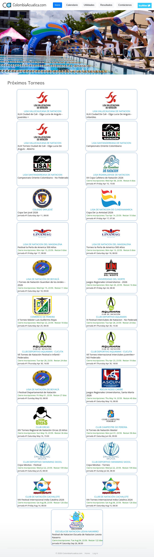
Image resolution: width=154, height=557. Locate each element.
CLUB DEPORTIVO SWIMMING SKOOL (42, 461)
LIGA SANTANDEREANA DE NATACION (111, 142)
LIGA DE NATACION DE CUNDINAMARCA (111, 209)
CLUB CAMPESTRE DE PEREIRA (111, 427)
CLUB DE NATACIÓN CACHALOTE (43, 496)
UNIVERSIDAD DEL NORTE (111, 278)
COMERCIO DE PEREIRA (43, 316)
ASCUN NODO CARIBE (111, 389)
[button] (11, 42)
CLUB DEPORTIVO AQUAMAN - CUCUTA (42, 351)
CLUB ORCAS (42, 427)
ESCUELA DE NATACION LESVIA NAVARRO (77, 531)
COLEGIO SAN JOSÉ (42, 209)
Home (87, 553)
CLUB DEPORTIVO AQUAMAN (111, 316)
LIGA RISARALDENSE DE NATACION (111, 174)
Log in (95, 553)
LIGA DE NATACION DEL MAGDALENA (42, 244)
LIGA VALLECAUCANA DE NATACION (42, 111)
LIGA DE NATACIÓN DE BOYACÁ (42, 278)
